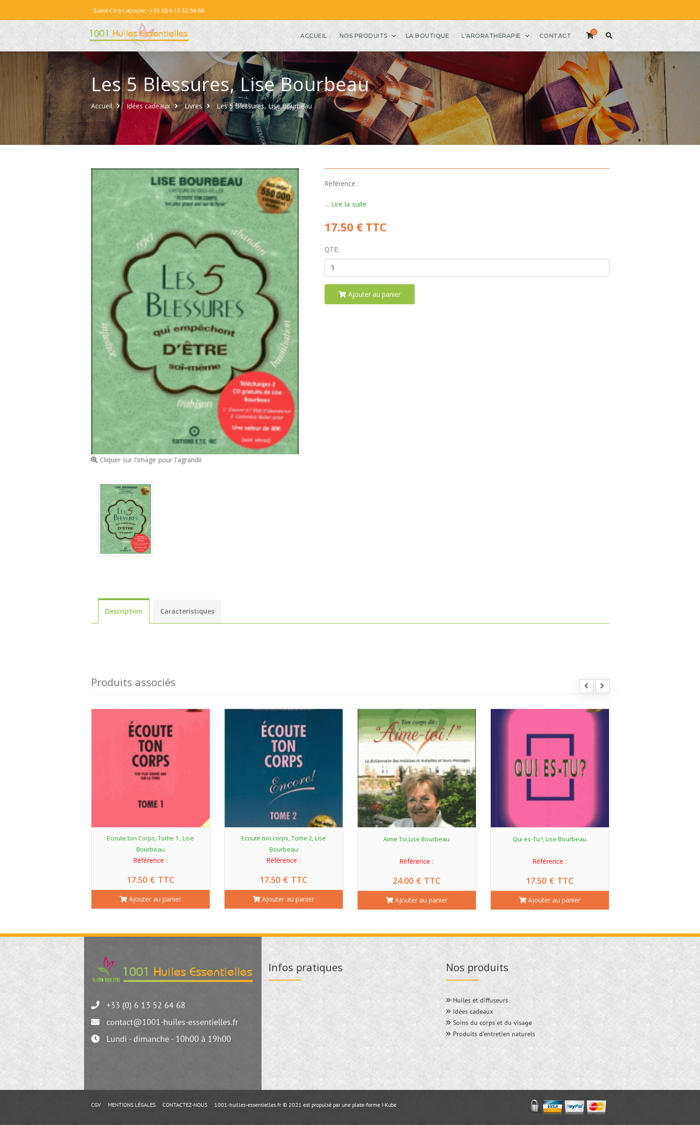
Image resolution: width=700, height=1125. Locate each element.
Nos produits (360, 35)
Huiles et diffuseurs (477, 1000)
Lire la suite (349, 203)
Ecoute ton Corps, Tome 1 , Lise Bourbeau (150, 843)
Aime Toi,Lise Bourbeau (416, 838)
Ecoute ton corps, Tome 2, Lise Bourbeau (283, 843)
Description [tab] (123, 610)
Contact (552, 35)
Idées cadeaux (148, 105)
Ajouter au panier (150, 898)
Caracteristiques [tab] (187, 610)
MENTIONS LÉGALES (132, 1104)
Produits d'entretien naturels (490, 1033)
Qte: (332, 248)
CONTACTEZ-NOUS (185, 1104)
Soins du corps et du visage (489, 1022)
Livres (193, 105)
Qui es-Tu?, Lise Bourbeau (550, 838)
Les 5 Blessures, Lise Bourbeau (264, 105)
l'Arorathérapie (488, 35)
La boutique (424, 35)
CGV (96, 1104)
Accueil (310, 35)
